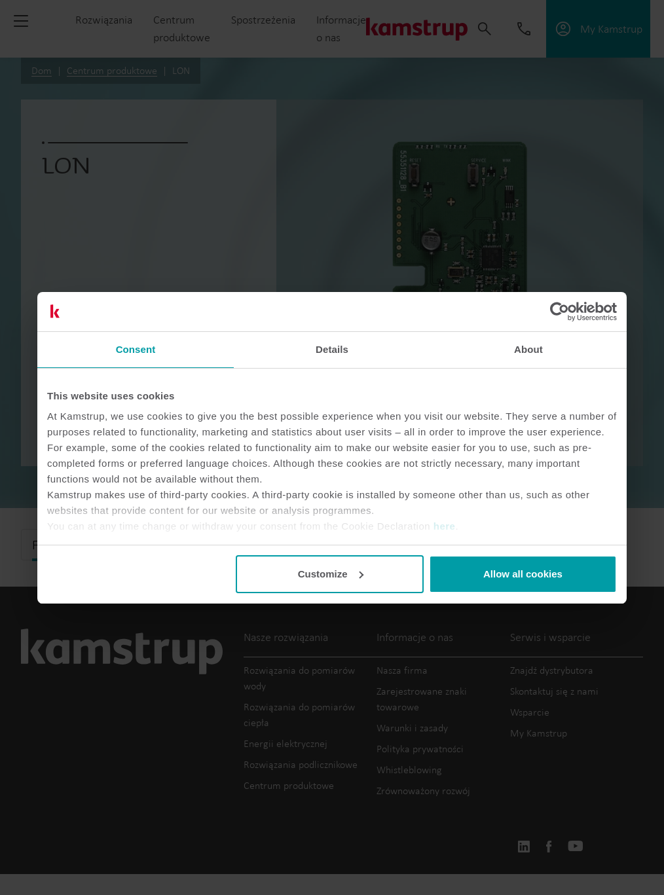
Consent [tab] (136, 349)
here (444, 526)
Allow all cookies (523, 573)
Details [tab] (332, 349)
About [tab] (528, 349)
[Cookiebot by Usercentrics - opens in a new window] (559, 311)
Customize (330, 573)
